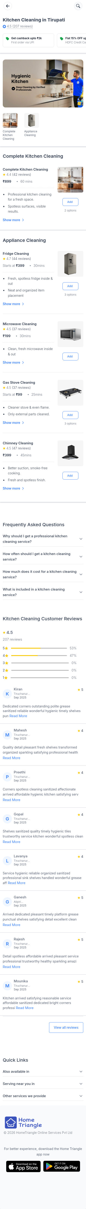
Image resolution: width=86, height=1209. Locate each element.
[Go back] (8, 6)
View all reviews (66, 1027)
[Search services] (78, 6)
